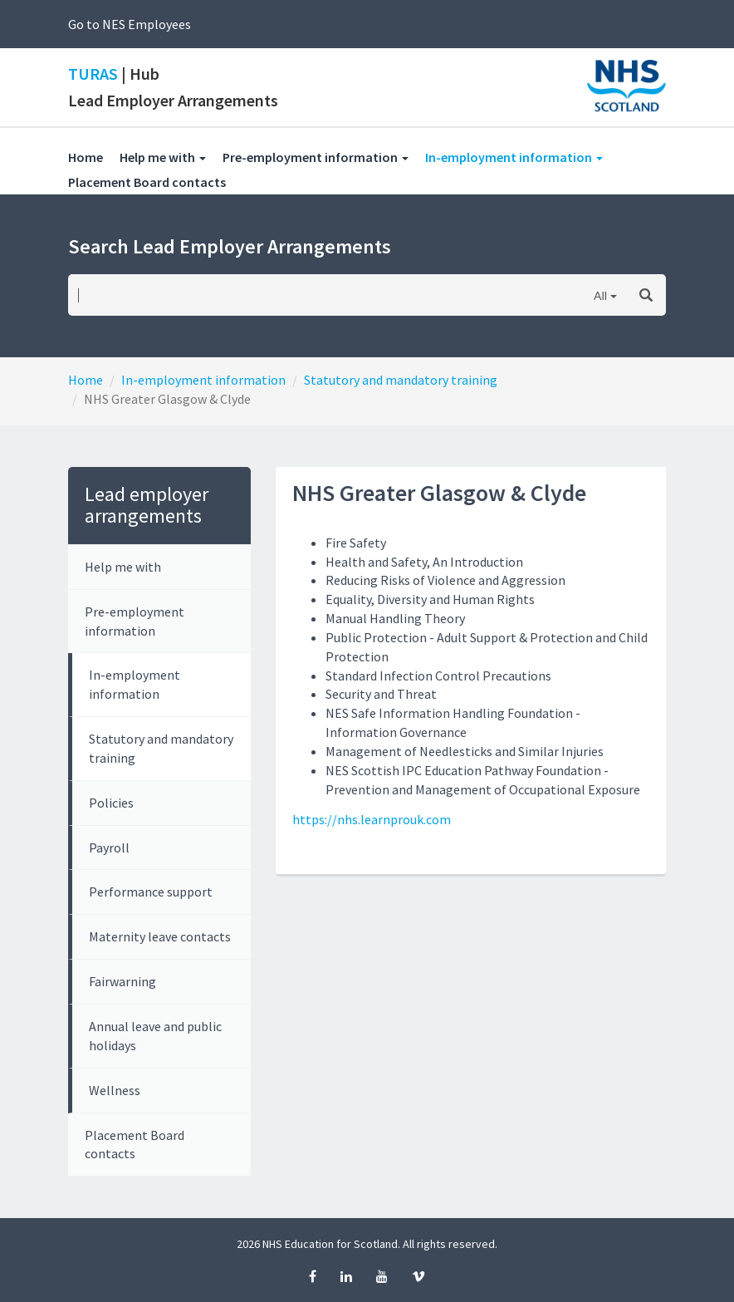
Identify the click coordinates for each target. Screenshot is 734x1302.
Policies (111, 802)
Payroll (109, 847)
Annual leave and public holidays (155, 1036)
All (600, 295)
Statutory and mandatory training (400, 379)
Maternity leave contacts (160, 936)
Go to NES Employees (129, 24)
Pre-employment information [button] (316, 157)
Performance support (151, 891)
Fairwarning (122, 981)
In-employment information (203, 379)
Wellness (114, 1090)
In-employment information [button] (522, 156)
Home (85, 157)
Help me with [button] (163, 157)
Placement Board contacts (155, 181)
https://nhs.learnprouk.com (371, 819)
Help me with (123, 566)
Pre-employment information (134, 621)
